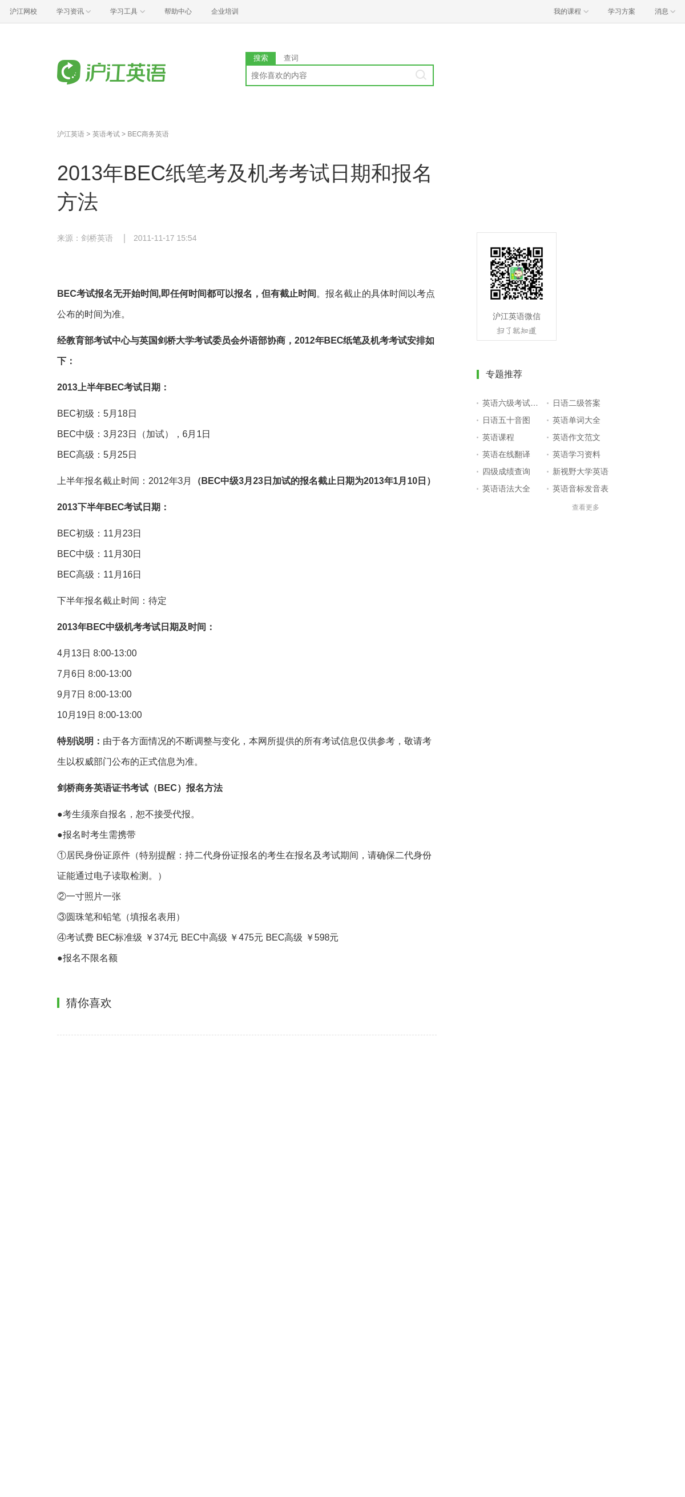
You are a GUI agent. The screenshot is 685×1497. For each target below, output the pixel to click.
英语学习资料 (577, 454)
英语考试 (106, 134)
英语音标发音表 (581, 488)
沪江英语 (70, 134)
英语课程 (498, 437)
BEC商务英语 (148, 134)
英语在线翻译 (506, 454)
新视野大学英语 (581, 471)
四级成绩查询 (506, 471)
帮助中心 (178, 11)
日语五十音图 (506, 420)
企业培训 (225, 11)
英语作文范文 (577, 437)
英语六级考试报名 (512, 402)
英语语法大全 (506, 488)
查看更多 (585, 507)
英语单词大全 (577, 420)
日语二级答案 (577, 402)
